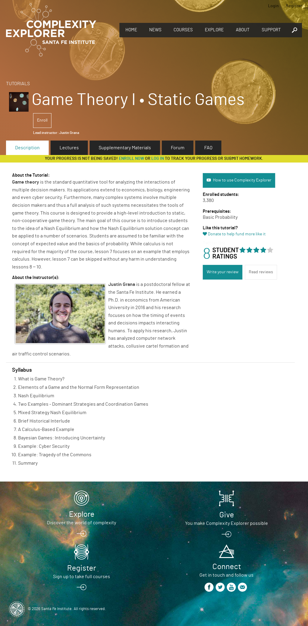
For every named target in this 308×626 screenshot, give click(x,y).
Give (226, 515)
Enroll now (131, 158)
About (243, 30)
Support (271, 30)
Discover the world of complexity (81, 522)
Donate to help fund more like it (237, 234)
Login (273, 6)
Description (27, 147)
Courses (183, 30)
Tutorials (18, 83)
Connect (226, 567)
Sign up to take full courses (81, 576)
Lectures (69, 147)
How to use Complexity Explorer (242, 180)
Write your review (223, 272)
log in (157, 158)
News (155, 30)
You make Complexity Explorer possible (226, 523)
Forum (177, 147)
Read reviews (261, 272)
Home (131, 30)
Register (294, 6)
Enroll (42, 120)
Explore (214, 30)
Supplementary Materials (125, 147)
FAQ (208, 147)
